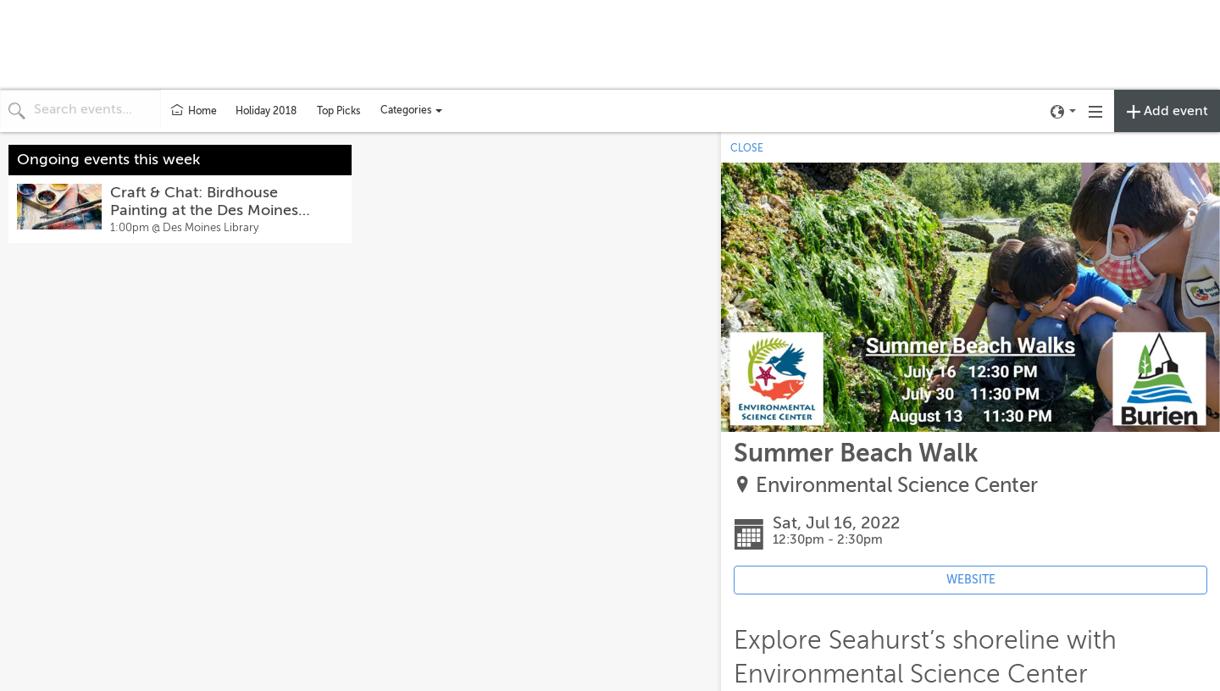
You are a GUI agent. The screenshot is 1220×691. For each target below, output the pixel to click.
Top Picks (338, 111)
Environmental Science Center (897, 485)
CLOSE (746, 148)
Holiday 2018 (266, 111)
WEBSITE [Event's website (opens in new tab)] (970, 579)
